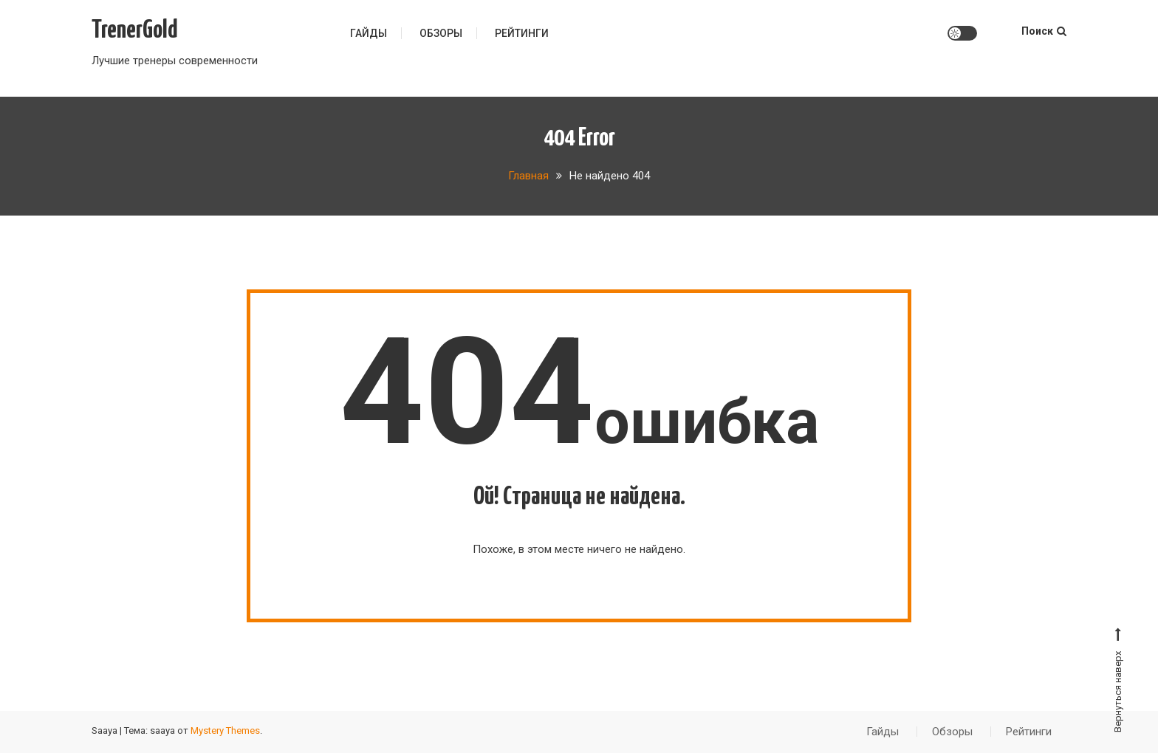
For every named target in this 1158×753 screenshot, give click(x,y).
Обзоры (440, 33)
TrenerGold (135, 30)
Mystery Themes (225, 730)
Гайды (368, 33)
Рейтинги (522, 33)
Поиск (1043, 31)
